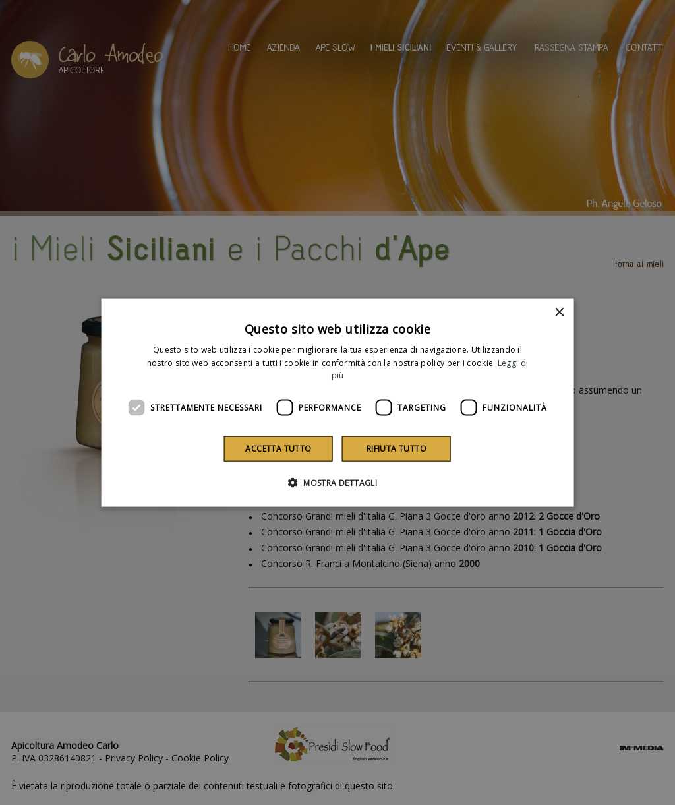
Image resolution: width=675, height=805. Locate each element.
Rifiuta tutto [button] (396, 448)
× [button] (559, 312)
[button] (337, 483)
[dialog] (338, 402)
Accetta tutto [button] (278, 448)
